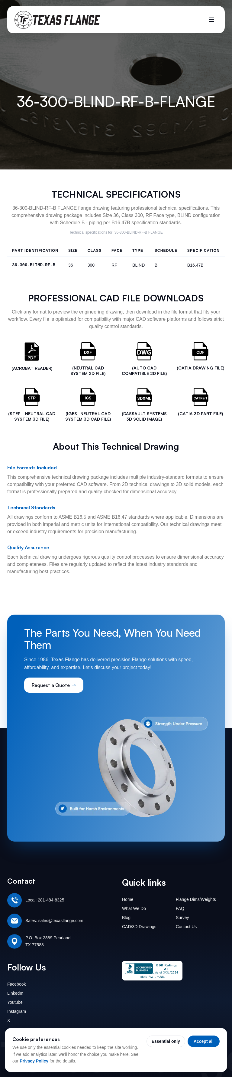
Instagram (16, 1011)
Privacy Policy (34, 1061)
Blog (126, 917)
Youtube (15, 1002)
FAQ (180, 908)
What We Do (134, 908)
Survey (182, 917)
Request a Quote (54, 685)
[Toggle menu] (211, 20)
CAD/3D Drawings (139, 926)
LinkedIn (15, 993)
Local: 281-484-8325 (44, 900)
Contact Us (186, 926)
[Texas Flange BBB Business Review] (152, 970)
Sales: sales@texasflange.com (54, 920)
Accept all (204, 1041)
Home (127, 899)
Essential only (166, 1041)
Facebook (16, 984)
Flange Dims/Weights (196, 899)
